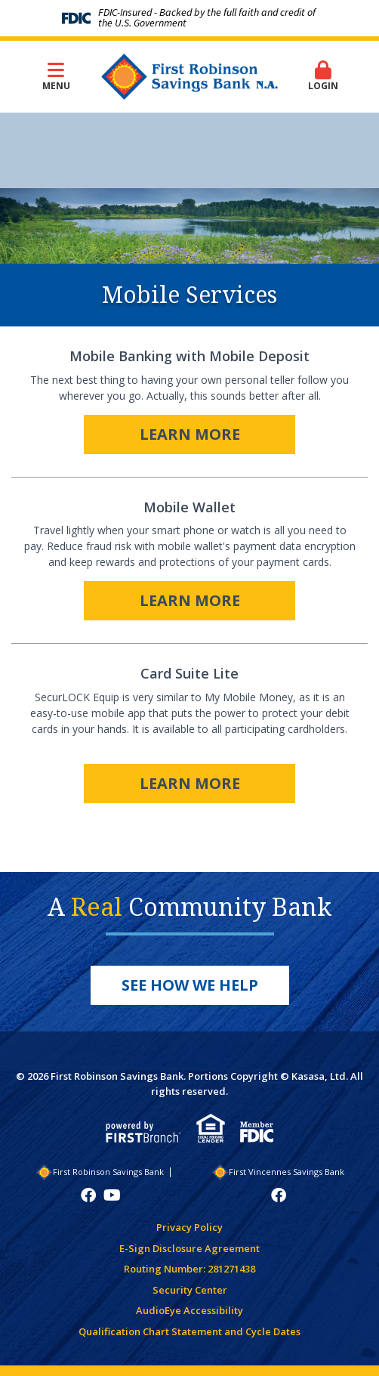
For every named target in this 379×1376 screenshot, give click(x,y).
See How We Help (190, 985)
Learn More (190, 434)
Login (323, 76)
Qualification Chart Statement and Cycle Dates (189, 1331)
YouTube (112, 1195)
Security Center (190, 1290)
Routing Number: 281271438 (189, 1269)
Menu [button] (55, 76)
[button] (323, 76)
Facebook (88, 1195)
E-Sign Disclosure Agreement (189, 1248)
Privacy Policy (189, 1227)
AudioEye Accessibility (189, 1310)
